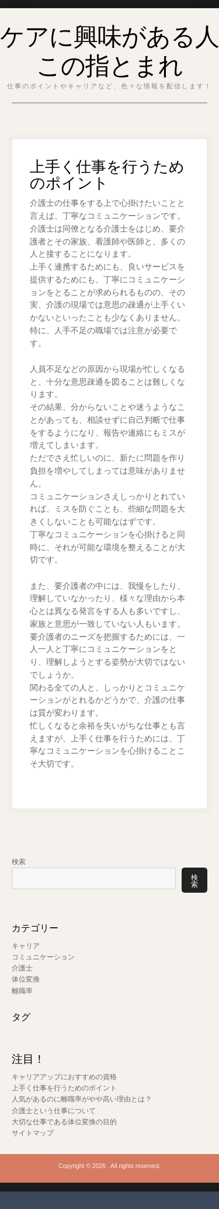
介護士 (22, 968)
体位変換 (26, 979)
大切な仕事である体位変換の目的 (64, 1122)
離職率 (22, 991)
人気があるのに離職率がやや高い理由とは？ (82, 1099)
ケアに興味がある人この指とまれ (109, 48)
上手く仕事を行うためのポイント (64, 1088)
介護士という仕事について (54, 1111)
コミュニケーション (43, 957)
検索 (19, 862)
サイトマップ (33, 1133)
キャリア (26, 946)
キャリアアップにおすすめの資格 (64, 1077)
